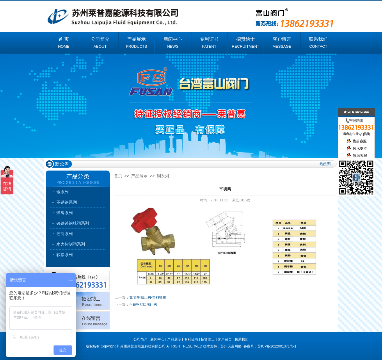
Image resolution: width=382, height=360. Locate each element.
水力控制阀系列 (70, 244)
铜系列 (62, 191)
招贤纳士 (208, 339)
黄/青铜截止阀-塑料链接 (147, 297)
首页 (118, 175)
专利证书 (191, 339)
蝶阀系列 (64, 212)
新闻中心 (157, 339)
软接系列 (64, 254)
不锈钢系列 (66, 202)
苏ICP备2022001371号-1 (276, 346)
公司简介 (141, 339)
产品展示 (139, 175)
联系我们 (241, 339)
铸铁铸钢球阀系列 (72, 223)
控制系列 (64, 233)
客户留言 (225, 339)
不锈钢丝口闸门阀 (143, 304)
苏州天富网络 (231, 346)
